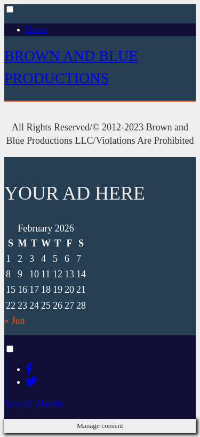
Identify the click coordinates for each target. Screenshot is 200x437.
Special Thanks (33, 403)
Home (36, 29)
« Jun (14, 320)
